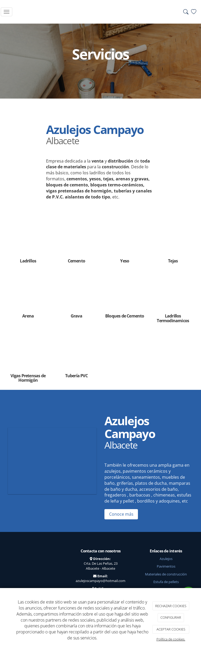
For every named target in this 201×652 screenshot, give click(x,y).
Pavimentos (166, 566)
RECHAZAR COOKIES (170, 605)
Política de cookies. (171, 639)
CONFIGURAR (170, 617)
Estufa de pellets (166, 581)
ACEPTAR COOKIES (171, 629)
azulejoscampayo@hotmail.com (100, 580)
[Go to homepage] (99, 12)
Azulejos (166, 558)
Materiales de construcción (166, 574)
